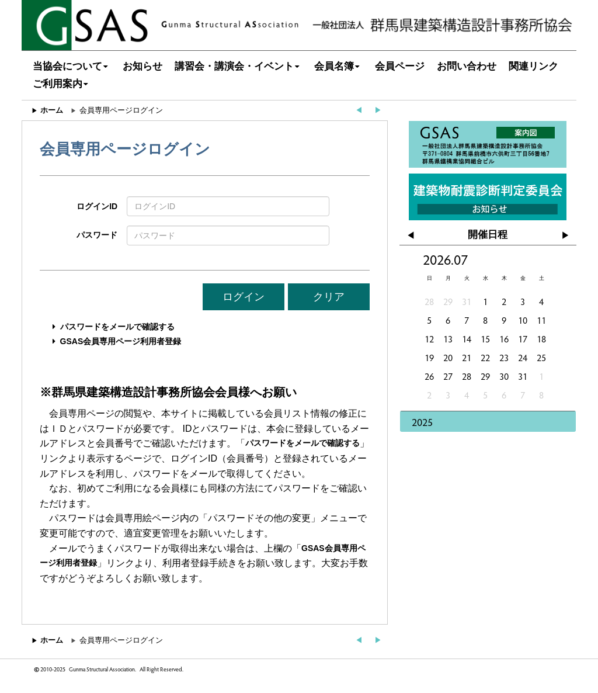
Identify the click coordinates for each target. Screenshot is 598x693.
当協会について (72, 66)
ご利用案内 (62, 83)
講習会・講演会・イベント (239, 66)
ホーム (51, 110)
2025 (422, 421)
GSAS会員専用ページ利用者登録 (121, 341)
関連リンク (533, 66)
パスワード (97, 235)
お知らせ (142, 66)
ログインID (97, 206)
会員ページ (400, 66)
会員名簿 (338, 66)
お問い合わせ (466, 66)
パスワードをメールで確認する (117, 326)
